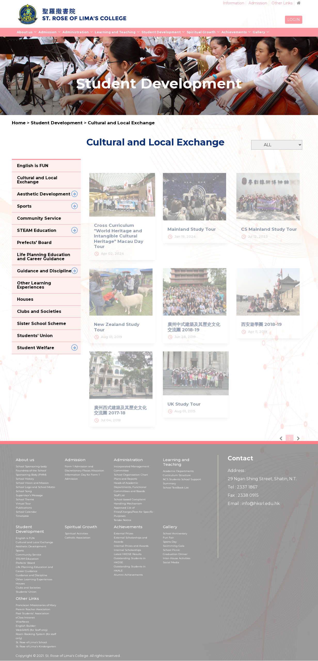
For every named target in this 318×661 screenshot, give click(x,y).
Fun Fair (168, 537)
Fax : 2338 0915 (243, 495)
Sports (20, 550)
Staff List (119, 495)
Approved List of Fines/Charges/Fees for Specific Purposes (133, 512)
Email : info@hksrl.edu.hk (254, 503)
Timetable (22, 516)
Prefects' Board (25, 563)
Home (19, 122)
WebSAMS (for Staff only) (31, 630)
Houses (20, 583)
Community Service (28, 554)
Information (233, 3)
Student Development (161, 32)
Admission (258, 3)
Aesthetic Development (31, 546)
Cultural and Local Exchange (121, 122)
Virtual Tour (23, 503)
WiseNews (22, 621)
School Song (24, 491)
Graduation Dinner (175, 554)
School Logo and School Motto (35, 487)
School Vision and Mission (32, 483)
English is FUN (25, 538)
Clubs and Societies (28, 587)
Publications (24, 507)
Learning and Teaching (115, 32)
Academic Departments (178, 471)
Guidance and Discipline (31, 575)
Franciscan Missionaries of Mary (36, 605)
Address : (237, 470)
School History (25, 478)
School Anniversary (175, 533)
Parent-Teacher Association (33, 609)
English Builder (26, 625)
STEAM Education (27, 558)
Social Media (171, 562)
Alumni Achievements (128, 574)
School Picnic (171, 550)
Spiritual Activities (76, 533)
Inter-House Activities (176, 558)
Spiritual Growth (201, 32)
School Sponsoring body (31, 466)
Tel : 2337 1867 (243, 487)
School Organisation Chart (131, 474)
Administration (75, 32)
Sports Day (170, 541)
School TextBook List (176, 487)
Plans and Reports (125, 478)
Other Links (282, 3)
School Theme (25, 499)
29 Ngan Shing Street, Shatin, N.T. (262, 478)
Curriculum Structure (177, 475)
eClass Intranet (25, 617)
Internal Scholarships (127, 550)
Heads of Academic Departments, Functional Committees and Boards (130, 487)
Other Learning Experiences (34, 579)
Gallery (259, 32)
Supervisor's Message (29, 495)
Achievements (234, 32)
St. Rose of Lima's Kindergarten (36, 646)
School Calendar (26, 511)
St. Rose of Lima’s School (31, 642)
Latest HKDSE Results (127, 554)
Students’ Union (26, 591)
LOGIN (293, 19)
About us (25, 32)
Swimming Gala (173, 546)
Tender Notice (122, 520)
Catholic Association (77, 537)
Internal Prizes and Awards (131, 546)
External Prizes (123, 533)
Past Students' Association (32, 613)
